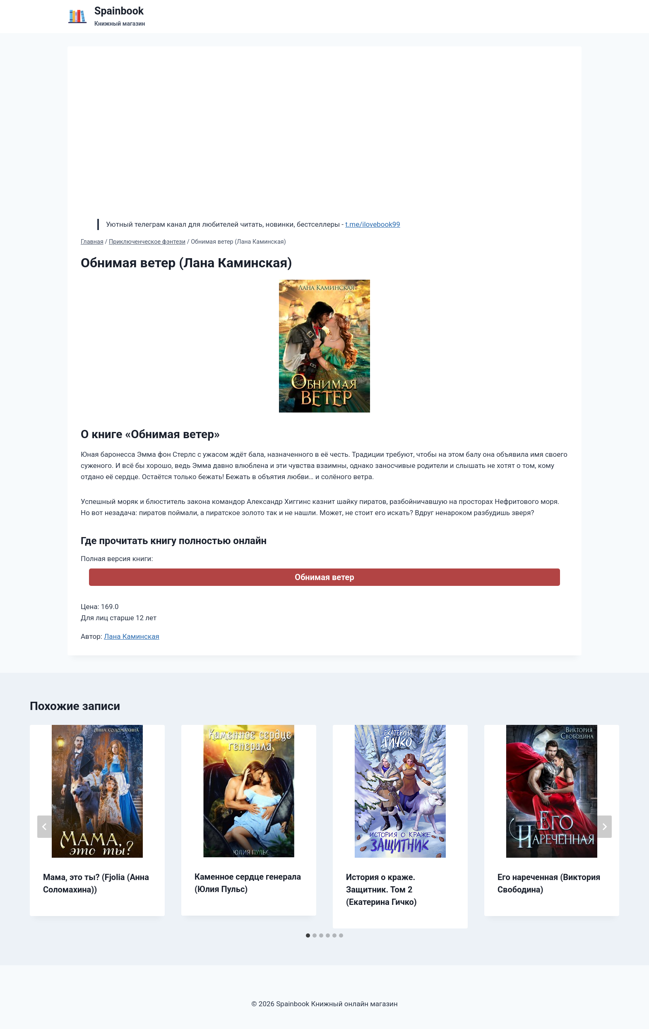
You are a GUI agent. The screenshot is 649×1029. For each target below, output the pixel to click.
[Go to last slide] (44, 827)
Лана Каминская (131, 636)
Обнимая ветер (324, 577)
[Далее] (604, 827)
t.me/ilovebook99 (372, 224)
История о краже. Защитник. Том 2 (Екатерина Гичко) (381, 889)
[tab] (308, 935)
